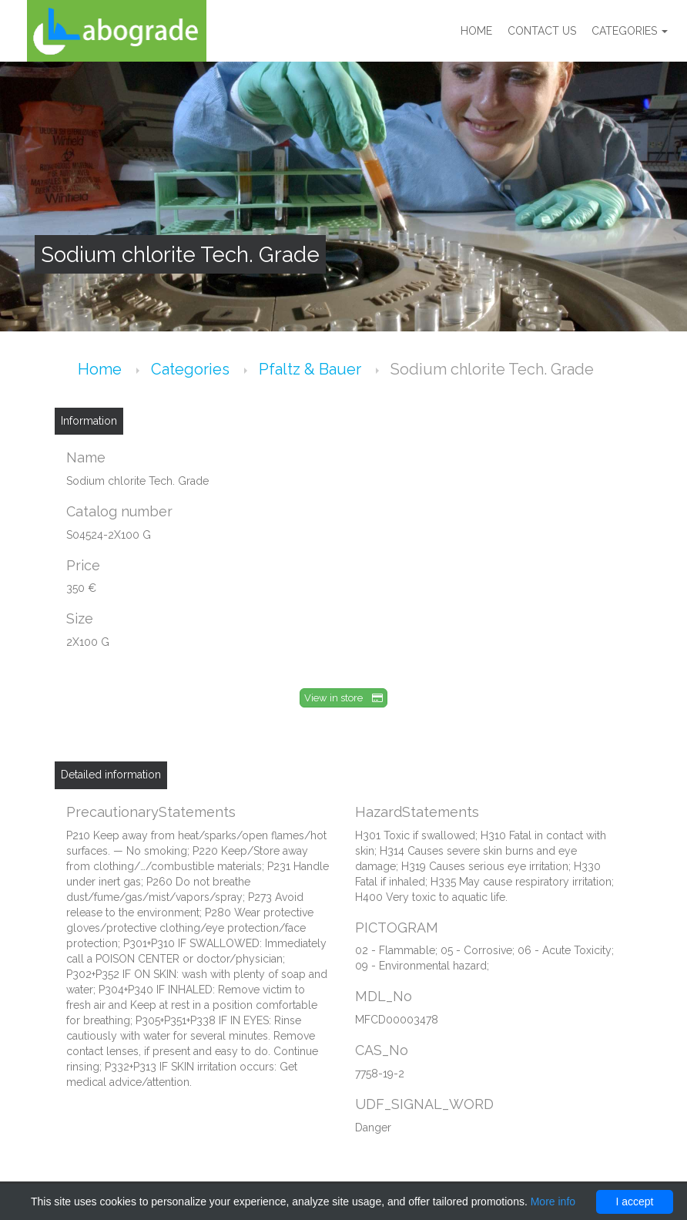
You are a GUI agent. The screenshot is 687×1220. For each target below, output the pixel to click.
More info (553, 1201)
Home (476, 31)
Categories (629, 31)
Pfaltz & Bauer (312, 369)
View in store (343, 698)
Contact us (542, 31)
